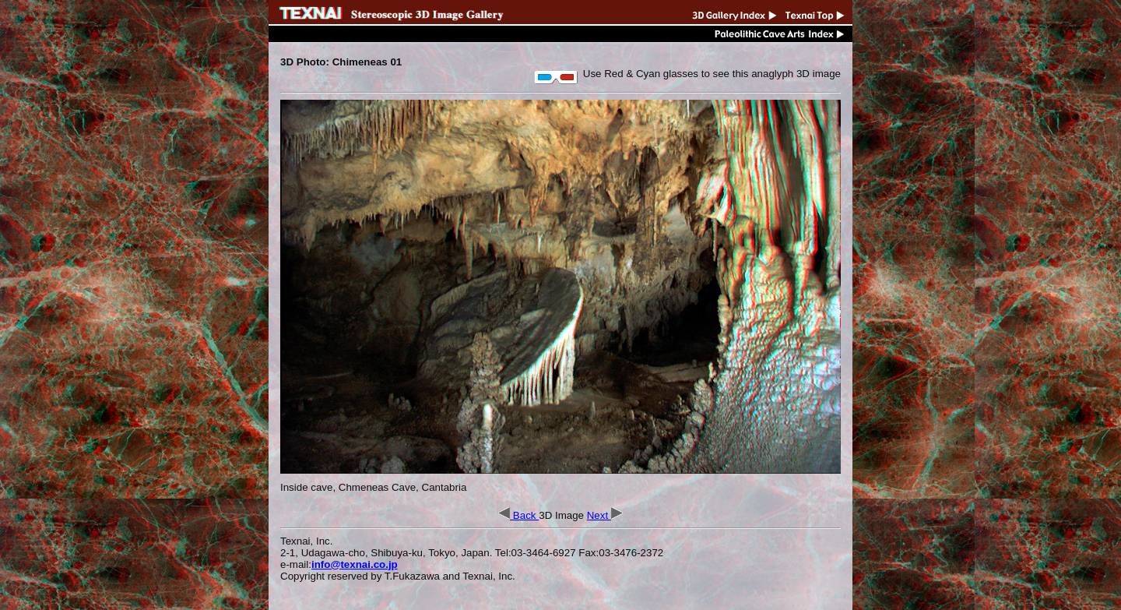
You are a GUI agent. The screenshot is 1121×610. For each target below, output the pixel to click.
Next (605, 515)
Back (518, 515)
